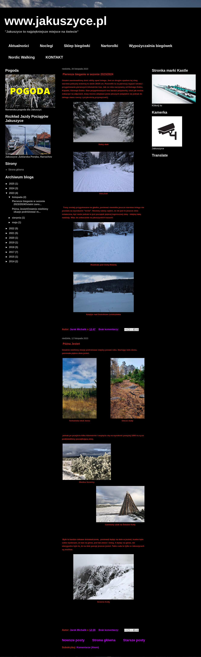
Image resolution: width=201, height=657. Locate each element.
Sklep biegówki (77, 46)
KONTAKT (54, 57)
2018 (12, 247)
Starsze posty (134, 640)
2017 (12, 252)
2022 (12, 228)
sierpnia (17, 217)
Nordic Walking (21, 57)
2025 (12, 183)
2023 (12, 193)
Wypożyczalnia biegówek (150, 46)
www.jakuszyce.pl (56, 21)
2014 (12, 261)
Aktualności (18, 46)
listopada (17, 197)
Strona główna (103, 640)
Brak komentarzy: (109, 329)
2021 (12, 233)
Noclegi (46, 46)
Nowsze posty (73, 640)
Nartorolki (109, 46)
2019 (12, 242)
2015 (12, 256)
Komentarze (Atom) (88, 647)
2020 (12, 238)
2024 (12, 188)
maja (15, 222)
